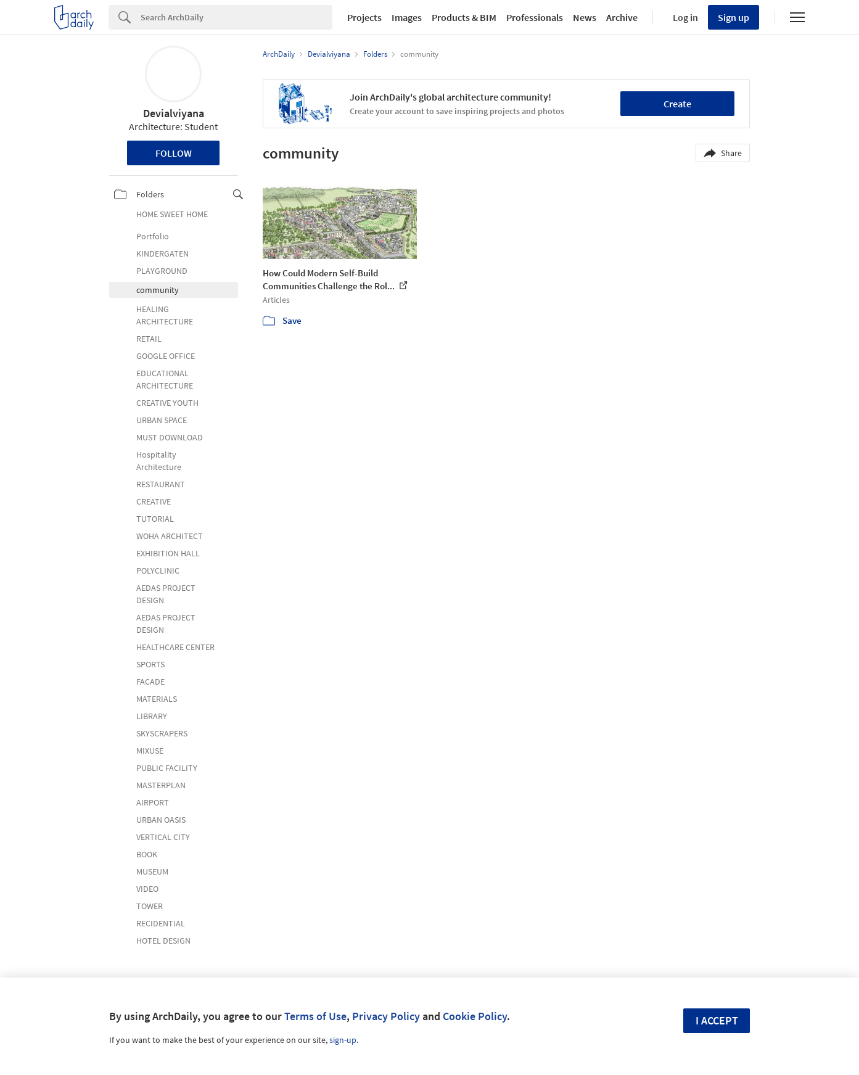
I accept (717, 1020)
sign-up (342, 1039)
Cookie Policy (475, 1016)
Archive (622, 17)
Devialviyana (173, 113)
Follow (173, 153)
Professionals (534, 17)
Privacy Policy (386, 1016)
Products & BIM (464, 17)
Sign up (733, 17)
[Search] (236, 17)
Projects (364, 17)
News (584, 17)
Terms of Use (315, 1016)
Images (407, 17)
